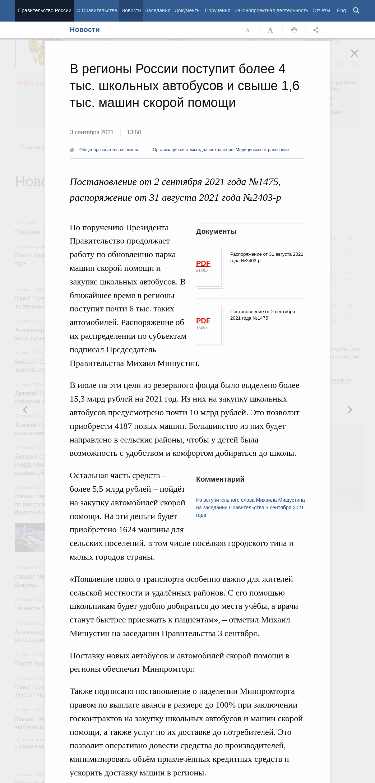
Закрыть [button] (359, 58)
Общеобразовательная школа (109, 149)
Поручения (217, 10)
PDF (203, 263)
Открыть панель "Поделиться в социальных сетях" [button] (317, 30)
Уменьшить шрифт (248, 30)
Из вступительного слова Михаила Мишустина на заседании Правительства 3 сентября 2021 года (250, 507)
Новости (131, 10)
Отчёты (321, 10)
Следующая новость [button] (25, 409)
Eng (341, 10)
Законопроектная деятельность (271, 10)
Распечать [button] (294, 30)
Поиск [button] (356, 11)
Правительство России (44, 10)
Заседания (157, 10)
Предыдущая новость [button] (349, 409)
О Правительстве (97, 10)
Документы (187, 10)
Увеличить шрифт (271, 30)
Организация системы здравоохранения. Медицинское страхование (221, 149)
